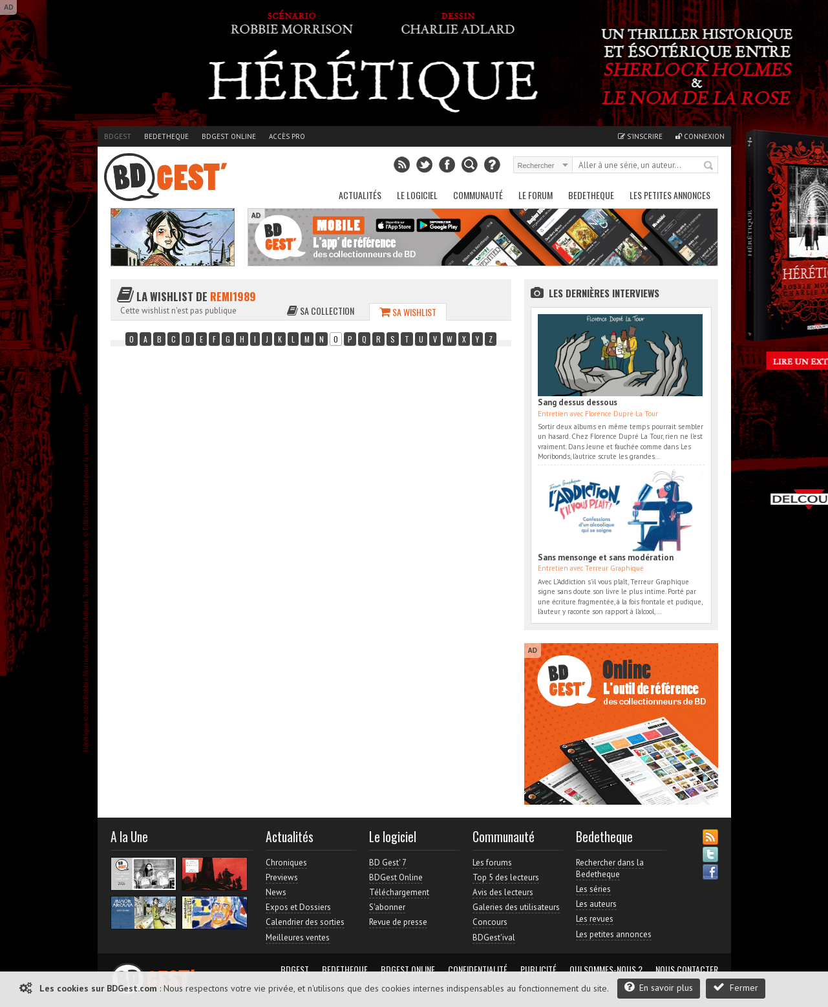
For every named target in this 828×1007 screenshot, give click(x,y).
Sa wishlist (407, 312)
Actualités (360, 195)
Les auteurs (596, 903)
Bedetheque (166, 136)
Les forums (492, 862)
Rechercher (709, 166)
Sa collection (320, 310)
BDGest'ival (493, 937)
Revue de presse (398, 922)
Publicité (538, 969)
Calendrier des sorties (305, 922)
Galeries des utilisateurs (516, 907)
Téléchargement (399, 892)
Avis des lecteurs (502, 892)
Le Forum (535, 195)
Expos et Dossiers (298, 907)
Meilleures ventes (298, 937)
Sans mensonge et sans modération (606, 557)
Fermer (735, 987)
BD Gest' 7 (388, 862)
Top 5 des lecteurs (505, 877)
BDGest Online (229, 136)
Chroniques (286, 862)
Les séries (593, 889)
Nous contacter (686, 969)
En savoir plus (658, 987)
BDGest (117, 136)
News (276, 892)
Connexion (700, 136)
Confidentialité (477, 969)
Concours (489, 922)
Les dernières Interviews (604, 293)
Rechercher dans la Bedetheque (610, 868)
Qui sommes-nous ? (605, 969)
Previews (282, 877)
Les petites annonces (670, 195)
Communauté (478, 195)
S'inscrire (640, 136)
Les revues (594, 918)
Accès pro (287, 136)
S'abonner (387, 907)
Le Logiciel (417, 195)
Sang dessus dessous (577, 402)
